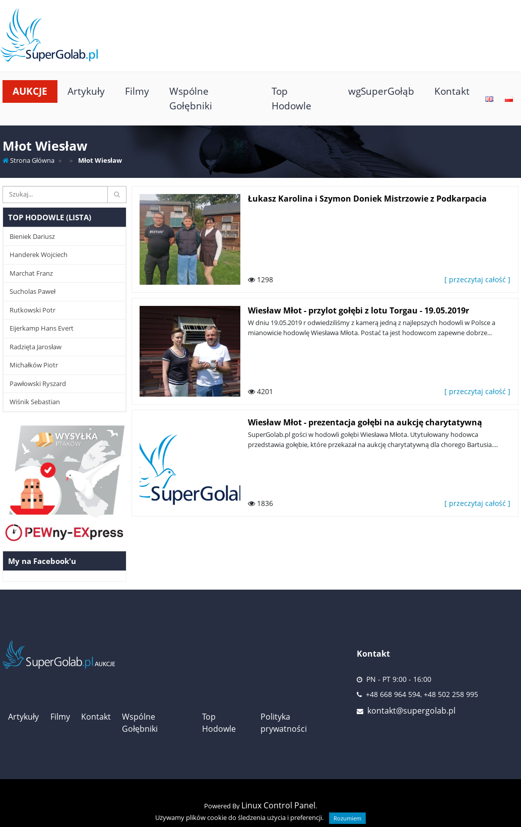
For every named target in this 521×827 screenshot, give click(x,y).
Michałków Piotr (34, 364)
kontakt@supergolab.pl (411, 710)
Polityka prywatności (283, 722)
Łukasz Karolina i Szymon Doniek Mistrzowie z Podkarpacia (367, 198)
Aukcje (30, 91)
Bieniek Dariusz (32, 236)
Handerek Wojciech (39, 254)
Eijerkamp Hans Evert (42, 328)
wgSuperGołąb (381, 91)
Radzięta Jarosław (35, 346)
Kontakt (452, 91)
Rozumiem (347, 818)
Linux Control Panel (278, 805)
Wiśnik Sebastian (35, 401)
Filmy (137, 91)
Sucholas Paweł (32, 291)
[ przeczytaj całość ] (477, 279)
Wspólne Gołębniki (190, 98)
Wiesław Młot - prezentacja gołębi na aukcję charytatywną (365, 422)
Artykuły (86, 91)
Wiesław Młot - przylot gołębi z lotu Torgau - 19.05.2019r (358, 310)
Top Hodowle (291, 98)
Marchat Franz (31, 273)
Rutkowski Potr (32, 309)
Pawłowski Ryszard (38, 383)
